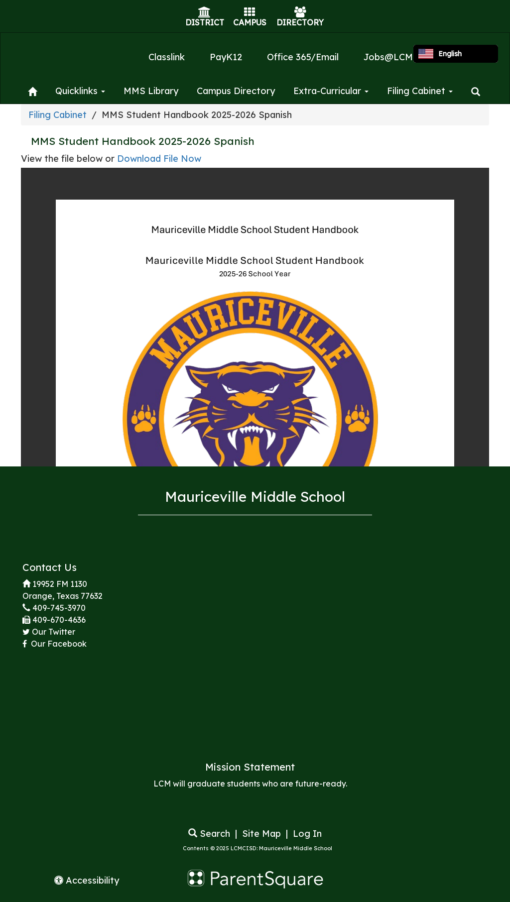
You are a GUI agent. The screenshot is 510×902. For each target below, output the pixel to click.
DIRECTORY (300, 22)
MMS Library (151, 91)
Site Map (261, 833)
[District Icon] (204, 13)
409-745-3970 (59, 608)
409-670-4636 (59, 620)
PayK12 (226, 57)
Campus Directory (236, 91)
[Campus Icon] (249, 13)
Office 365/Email (303, 57)
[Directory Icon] (300, 13)
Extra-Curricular (331, 91)
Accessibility (86, 880)
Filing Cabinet (420, 91)
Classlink (166, 57)
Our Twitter (53, 632)
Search (209, 833)
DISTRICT (204, 22)
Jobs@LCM (388, 57)
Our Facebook (58, 644)
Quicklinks (80, 91)
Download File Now (159, 158)
